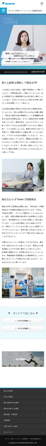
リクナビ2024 (22, 321)
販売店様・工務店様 (10, 414)
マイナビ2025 (22, 328)
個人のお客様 (8, 391)
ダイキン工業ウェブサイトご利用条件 (16, 439)
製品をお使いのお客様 (11, 408)
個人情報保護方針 (35, 439)
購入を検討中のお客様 (11, 403)
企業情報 (7, 420)
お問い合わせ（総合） (11, 426)
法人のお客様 (8, 397)
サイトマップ (8, 432)
